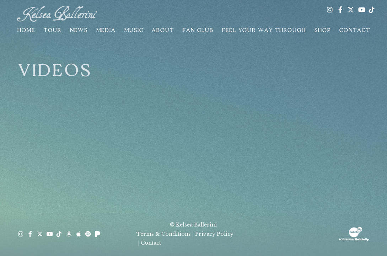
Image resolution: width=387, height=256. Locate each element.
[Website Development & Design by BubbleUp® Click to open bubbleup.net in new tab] (354, 233)
